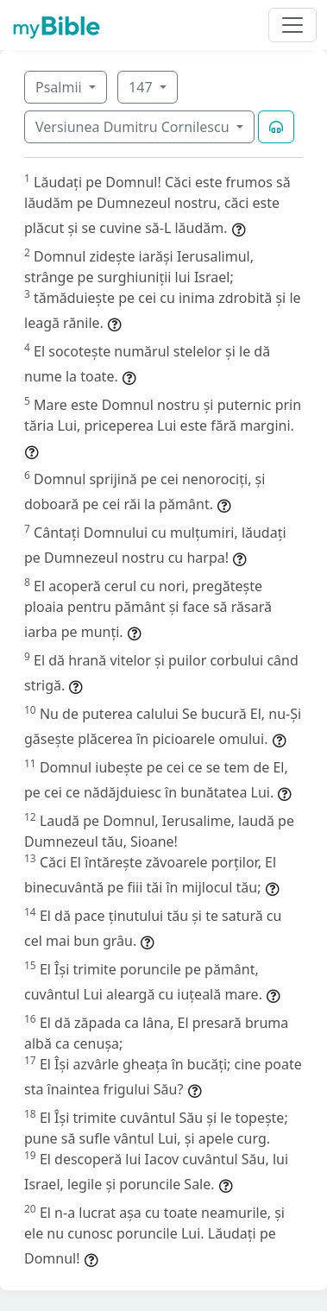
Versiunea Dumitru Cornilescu (134, 126)
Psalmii (60, 87)
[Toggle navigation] (292, 25)
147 (142, 87)
